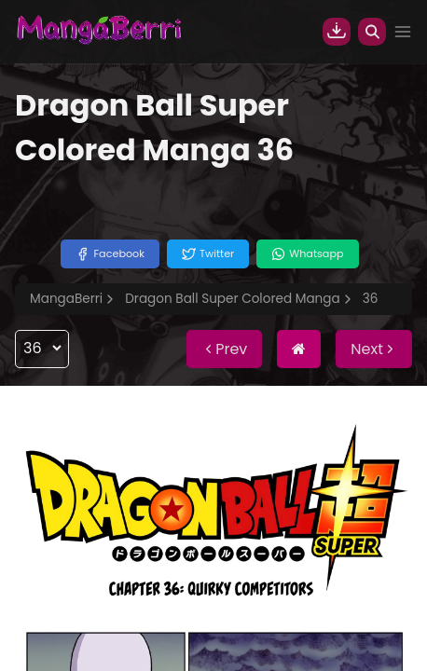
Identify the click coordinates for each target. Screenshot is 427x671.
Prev (224, 349)
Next (374, 349)
